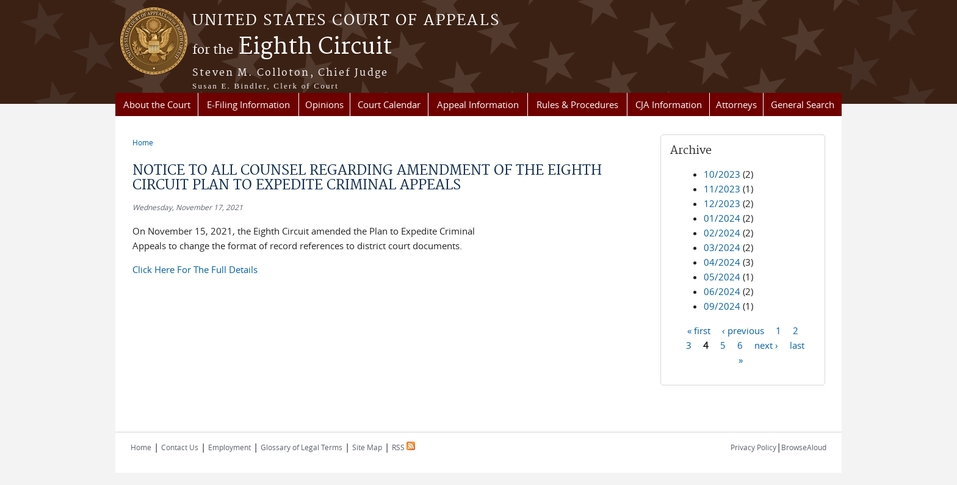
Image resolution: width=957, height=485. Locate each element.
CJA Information (668, 104)
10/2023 (722, 174)
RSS (403, 447)
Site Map (367, 447)
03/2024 (722, 247)
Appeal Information (478, 104)
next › (766, 344)
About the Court (156, 104)
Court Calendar (389, 104)
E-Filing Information (248, 104)
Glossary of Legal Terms (301, 447)
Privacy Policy (753, 447)
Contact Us (179, 447)
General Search (802, 104)
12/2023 (722, 203)
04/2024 (722, 262)
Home (142, 142)
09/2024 (722, 306)
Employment (229, 447)
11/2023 (722, 189)
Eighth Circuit (292, 47)
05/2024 (722, 277)
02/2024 (722, 233)
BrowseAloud (803, 447)
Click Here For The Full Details (195, 269)
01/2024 (722, 218)
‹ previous (743, 330)
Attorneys (736, 104)
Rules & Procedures (577, 104)
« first (698, 330)
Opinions (324, 104)
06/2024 (722, 291)
